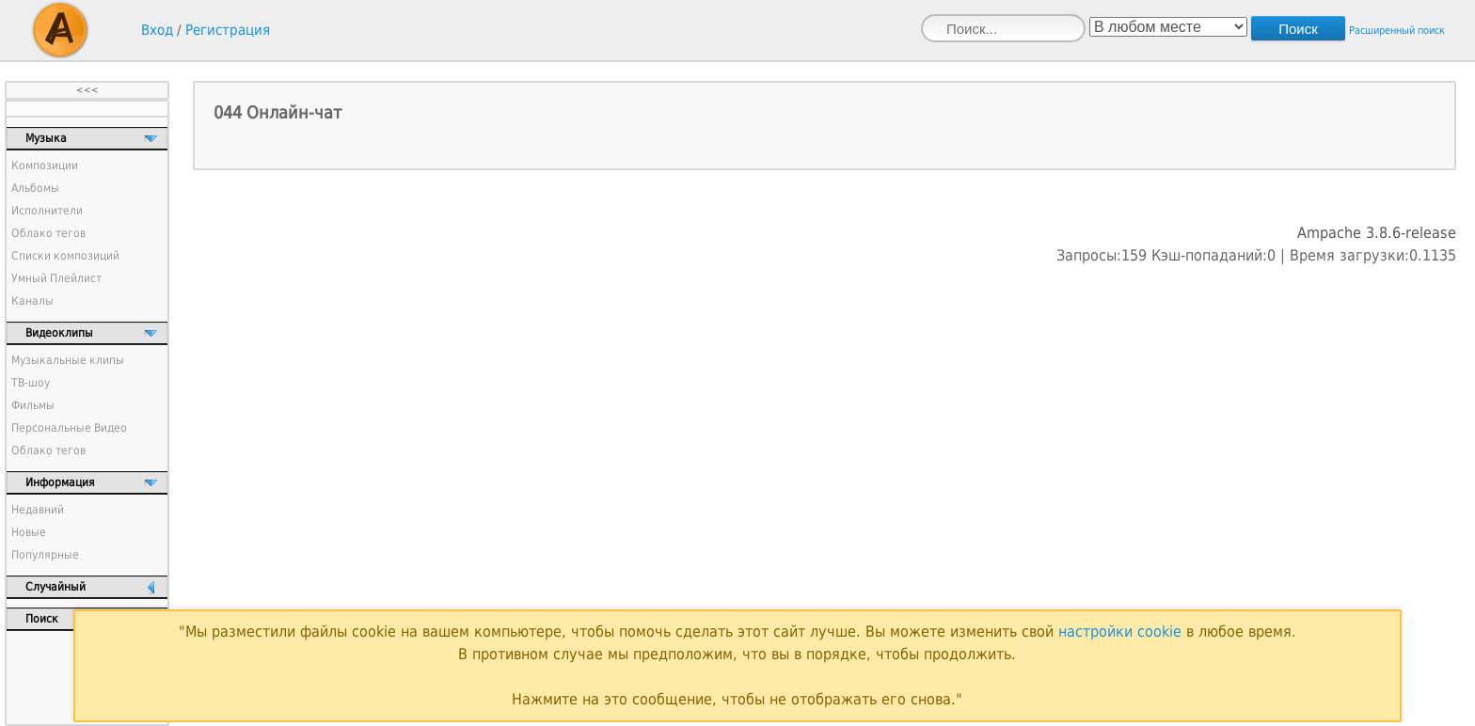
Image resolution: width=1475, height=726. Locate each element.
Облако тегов (48, 233)
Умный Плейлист (56, 278)
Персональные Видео (69, 427)
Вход (157, 30)
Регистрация (227, 30)
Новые (28, 532)
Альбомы (35, 188)
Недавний (37, 509)
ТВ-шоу (30, 382)
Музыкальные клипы (67, 360)
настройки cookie (1120, 631)
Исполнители (47, 210)
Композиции (44, 165)
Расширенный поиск (1397, 30)
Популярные (45, 554)
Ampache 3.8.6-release (1376, 233)
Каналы (32, 301)
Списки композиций (65, 255)
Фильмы (33, 405)
